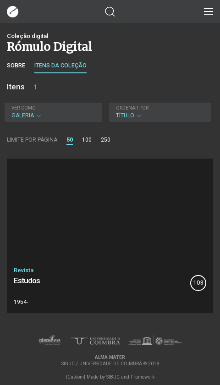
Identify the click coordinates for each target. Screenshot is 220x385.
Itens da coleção (60, 65)
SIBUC (113, 377)
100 (87, 140)
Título (159, 112)
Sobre (16, 65)
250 (105, 140)
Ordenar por (132, 107)
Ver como (23, 107)
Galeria (52, 112)
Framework (142, 377)
